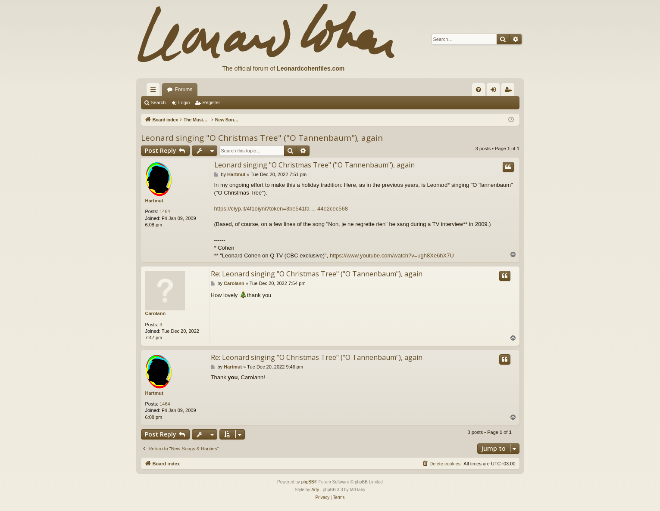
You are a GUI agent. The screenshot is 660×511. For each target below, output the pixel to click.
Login (184, 102)
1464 (165, 211)
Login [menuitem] (494, 91)
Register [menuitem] (509, 91)
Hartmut (154, 200)
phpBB (307, 482)
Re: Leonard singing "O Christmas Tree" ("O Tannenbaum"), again (316, 273)
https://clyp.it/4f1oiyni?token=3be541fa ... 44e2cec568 (281, 208)
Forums (184, 90)
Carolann (155, 313)
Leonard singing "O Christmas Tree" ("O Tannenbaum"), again (262, 137)
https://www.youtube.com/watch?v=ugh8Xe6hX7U (392, 255)
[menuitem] (478, 89)
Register (211, 102)
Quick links (155, 91)
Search (158, 102)
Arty (315, 489)
